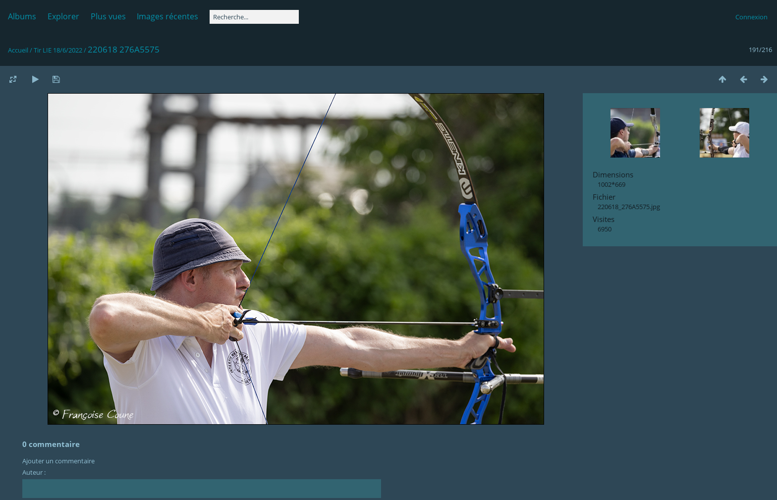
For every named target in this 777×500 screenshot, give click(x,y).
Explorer (63, 16)
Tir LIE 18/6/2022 (58, 50)
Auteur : (34, 472)
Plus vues (108, 16)
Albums (22, 16)
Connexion (751, 16)
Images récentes (167, 16)
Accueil (18, 50)
